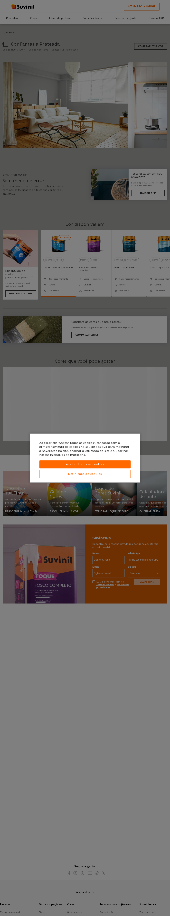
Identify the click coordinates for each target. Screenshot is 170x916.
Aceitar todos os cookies (85, 464)
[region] (85, 458)
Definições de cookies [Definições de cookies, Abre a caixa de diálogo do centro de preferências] (85, 474)
